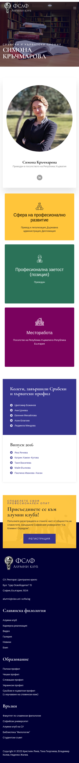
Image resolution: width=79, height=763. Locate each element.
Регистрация (39, 538)
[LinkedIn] (39, 177)
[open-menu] (73, 8)
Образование (16, 659)
